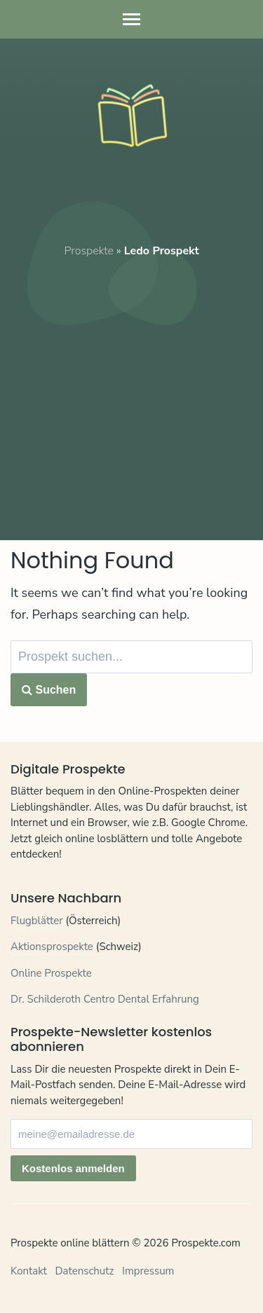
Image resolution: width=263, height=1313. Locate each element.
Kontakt (29, 1271)
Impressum (148, 1271)
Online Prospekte (51, 973)
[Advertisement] (131, 390)
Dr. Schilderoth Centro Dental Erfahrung (105, 999)
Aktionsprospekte (52, 947)
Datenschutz (84, 1271)
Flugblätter (37, 921)
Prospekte (89, 251)
